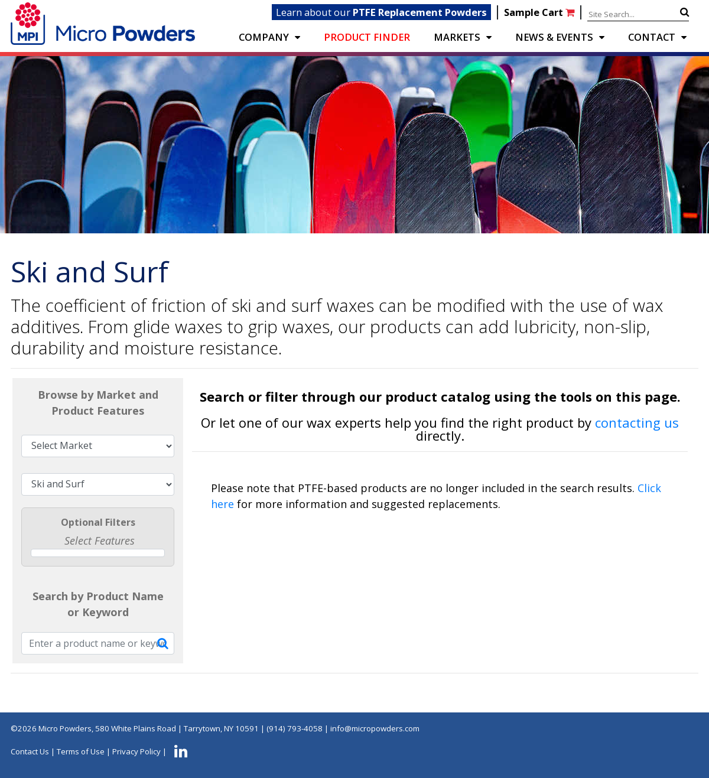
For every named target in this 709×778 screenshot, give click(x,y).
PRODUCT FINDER (367, 37)
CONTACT (651, 37)
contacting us (637, 422)
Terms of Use (81, 751)
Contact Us (30, 751)
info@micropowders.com (374, 728)
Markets (457, 37)
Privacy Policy (136, 751)
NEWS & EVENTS (554, 37)
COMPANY (264, 37)
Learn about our (381, 12)
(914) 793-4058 (294, 728)
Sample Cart (540, 12)
